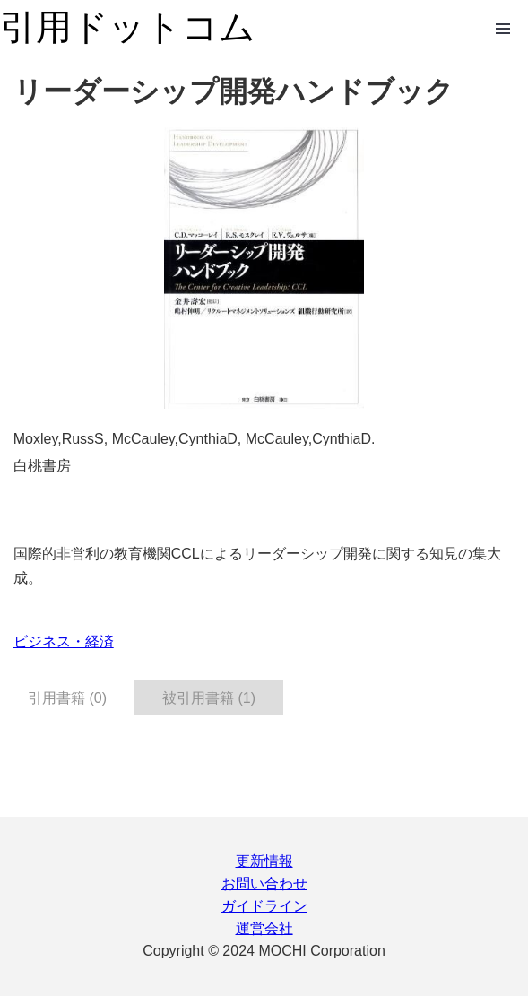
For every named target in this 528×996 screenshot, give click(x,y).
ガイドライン (264, 906)
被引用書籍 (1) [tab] (208, 698)
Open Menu (503, 28)
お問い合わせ (264, 883)
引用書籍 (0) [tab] (67, 698)
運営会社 (264, 928)
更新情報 (264, 861)
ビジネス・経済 (63, 641)
